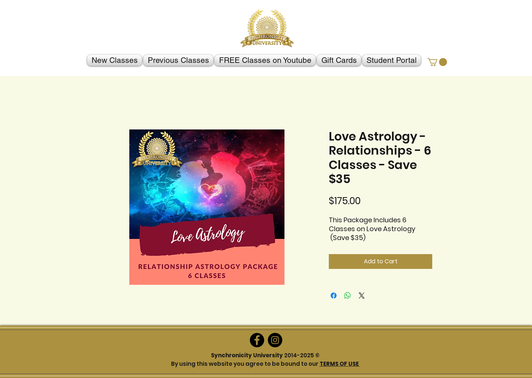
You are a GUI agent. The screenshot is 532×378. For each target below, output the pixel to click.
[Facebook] (257, 340)
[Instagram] (275, 340)
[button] (437, 62)
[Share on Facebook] (333, 295)
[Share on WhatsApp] (347, 295)
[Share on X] (361, 295)
